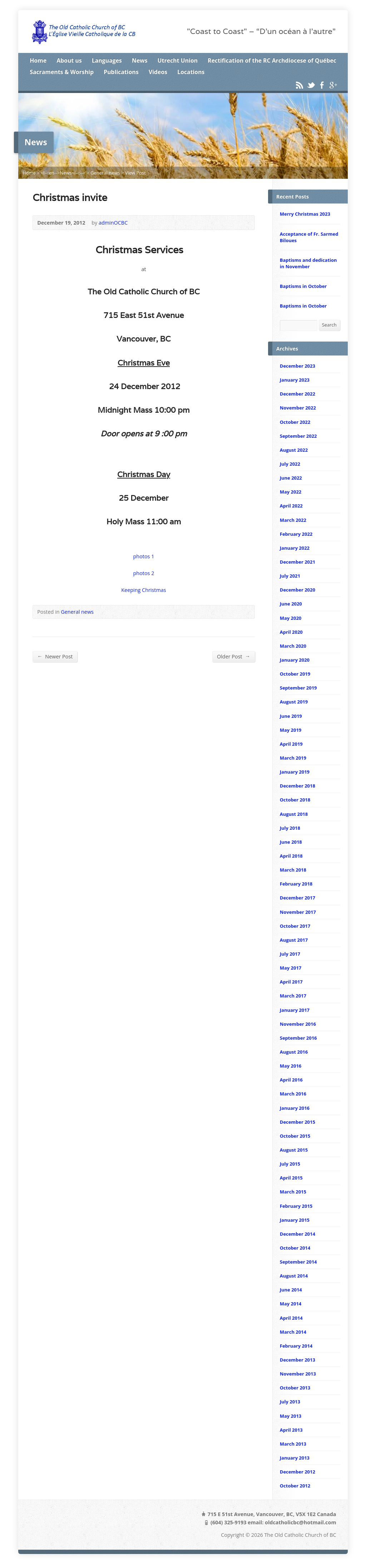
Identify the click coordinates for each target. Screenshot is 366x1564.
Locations (190, 72)
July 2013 (290, 1401)
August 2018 (294, 814)
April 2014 (291, 1318)
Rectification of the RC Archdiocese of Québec (272, 60)
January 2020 (295, 660)
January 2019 (295, 772)
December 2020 (297, 590)
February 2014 (296, 1346)
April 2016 (291, 1080)
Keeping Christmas (143, 590)
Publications (121, 72)
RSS (299, 85)
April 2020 (291, 632)
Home (38, 60)
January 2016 (295, 1108)
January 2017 (295, 1010)
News (140, 60)
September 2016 (298, 1038)
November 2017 (298, 912)
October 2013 (295, 1387)
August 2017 (294, 940)
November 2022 (298, 408)
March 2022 (293, 520)
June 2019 (291, 716)
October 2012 (295, 1485)
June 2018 (291, 842)
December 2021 (297, 562)
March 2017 (293, 995)
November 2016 (298, 1024)
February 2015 (296, 1206)
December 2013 (297, 1360)
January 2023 (295, 380)
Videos (158, 72)
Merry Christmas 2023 (305, 214)
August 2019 (294, 701)
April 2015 (291, 1178)
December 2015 (297, 1122)
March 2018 (293, 870)
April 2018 (291, 856)
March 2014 (293, 1332)
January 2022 (295, 548)
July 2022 (290, 464)
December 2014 (297, 1234)
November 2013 (298, 1374)
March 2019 (293, 758)
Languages (107, 60)
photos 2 (143, 573)
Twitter (311, 85)
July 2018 (290, 828)
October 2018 (295, 799)
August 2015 (294, 1150)
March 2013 (293, 1444)
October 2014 (295, 1248)
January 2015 (295, 1220)
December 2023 (297, 366)
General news (105, 173)
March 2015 (293, 1191)
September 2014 (298, 1262)
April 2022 (291, 505)
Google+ (333, 85)
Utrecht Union (178, 60)
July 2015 (290, 1164)
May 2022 (290, 492)
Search (329, 325)
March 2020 (293, 646)
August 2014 (294, 1276)
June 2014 (291, 1289)
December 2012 (297, 1472)
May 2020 (290, 618)
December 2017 (297, 897)
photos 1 (143, 556)
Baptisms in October (303, 286)
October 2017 (295, 926)
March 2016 (293, 1093)
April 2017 (291, 982)
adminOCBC (113, 222)
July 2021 (290, 576)
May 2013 (290, 1416)
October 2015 (295, 1136)
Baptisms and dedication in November (308, 263)
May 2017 (290, 968)
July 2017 (290, 954)
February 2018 (296, 884)
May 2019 (290, 730)
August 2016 (294, 1052)
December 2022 (297, 394)
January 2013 (295, 1458)
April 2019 (291, 744)
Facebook (322, 85)
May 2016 (290, 1066)
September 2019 (298, 688)
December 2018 (297, 786)
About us (68, 60)
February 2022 (296, 534)
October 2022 (295, 422)
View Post (135, 173)
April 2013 (291, 1430)
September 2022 (298, 436)
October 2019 (295, 674)
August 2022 (294, 450)
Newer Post (55, 656)
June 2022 (291, 478)
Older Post (233, 656)
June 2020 (291, 603)
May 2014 (290, 1303)
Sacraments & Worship (62, 72)
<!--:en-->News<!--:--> (63, 173)
